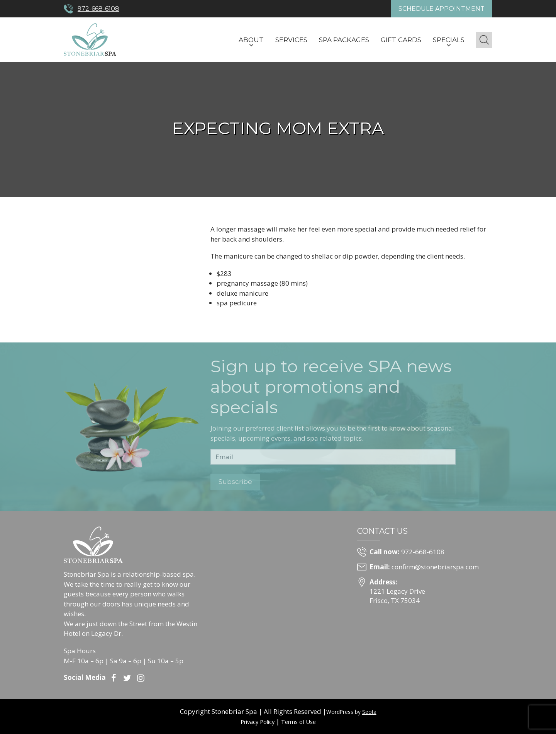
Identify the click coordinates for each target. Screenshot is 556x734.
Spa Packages (344, 40)
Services (291, 40)
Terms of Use (298, 721)
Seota (369, 711)
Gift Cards (401, 40)
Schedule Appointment (441, 8)
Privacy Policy (258, 721)
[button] (484, 40)
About (251, 40)
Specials (448, 40)
